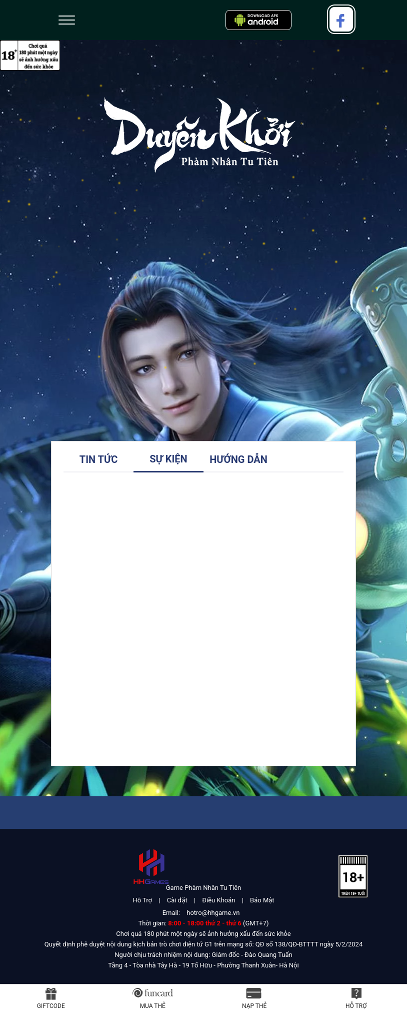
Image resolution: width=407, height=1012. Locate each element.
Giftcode (51, 1005)
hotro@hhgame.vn (213, 912)
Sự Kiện (168, 459)
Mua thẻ (153, 1005)
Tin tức (99, 459)
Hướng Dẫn (239, 459)
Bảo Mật (262, 900)
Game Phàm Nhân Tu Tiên (203, 887)
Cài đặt (177, 900)
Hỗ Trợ (142, 900)
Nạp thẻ (254, 1005)
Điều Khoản (218, 900)
